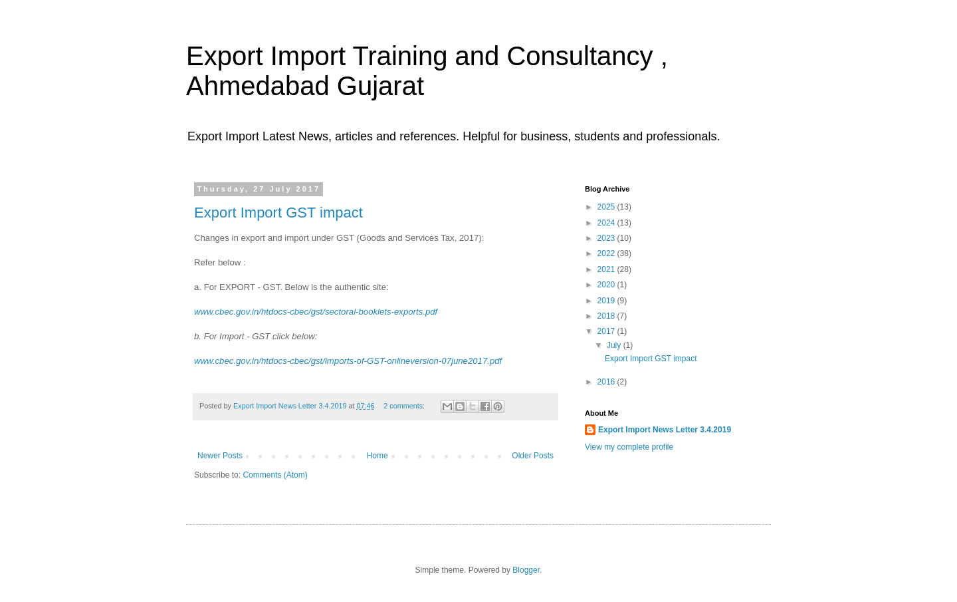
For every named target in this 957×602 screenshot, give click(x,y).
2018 (607, 316)
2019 (607, 300)
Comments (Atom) (275, 475)
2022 (607, 253)
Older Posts (533, 455)
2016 (607, 381)
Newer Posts (220, 455)
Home (377, 455)
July (615, 345)
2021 (607, 269)
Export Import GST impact (278, 212)
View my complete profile (629, 447)
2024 (607, 222)
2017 (607, 331)
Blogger (526, 570)
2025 (607, 207)
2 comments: (405, 406)
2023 (607, 238)
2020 (607, 284)
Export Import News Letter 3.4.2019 (664, 429)
